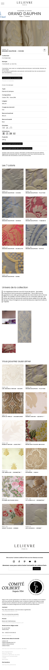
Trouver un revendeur (8, 81)
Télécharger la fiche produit (12, 144)
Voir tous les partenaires (9, 665)
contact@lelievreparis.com (9, 611)
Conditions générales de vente (11, 655)
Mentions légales (7, 653)
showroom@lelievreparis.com (10, 616)
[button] (13, 181)
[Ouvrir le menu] (5, 3)
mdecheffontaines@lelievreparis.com (13, 623)
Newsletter (5, 659)
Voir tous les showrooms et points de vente (14, 648)
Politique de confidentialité (9, 656)
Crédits (4, 658)
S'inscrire (37, 569)
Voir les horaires (6, 635)
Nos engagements (7, 651)
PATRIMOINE (6, 58)
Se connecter (5, 74)
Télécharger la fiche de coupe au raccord (17, 149)
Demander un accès (16, 74)
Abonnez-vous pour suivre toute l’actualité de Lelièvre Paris (24, 565)
